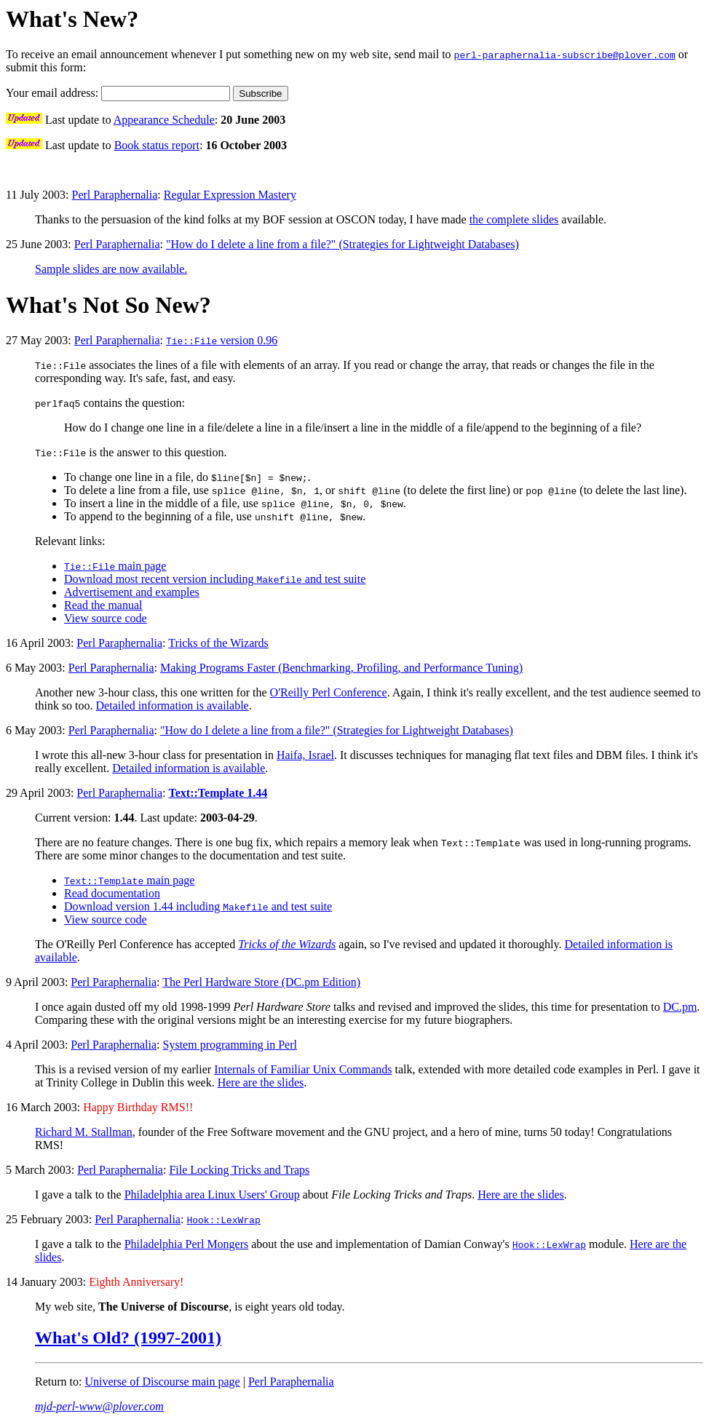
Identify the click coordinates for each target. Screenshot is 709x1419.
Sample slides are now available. (111, 269)
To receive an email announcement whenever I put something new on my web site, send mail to (230, 54)
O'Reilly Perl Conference (328, 692)
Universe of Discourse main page (161, 1381)
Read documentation (112, 893)
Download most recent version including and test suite (214, 579)
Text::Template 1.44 (218, 793)
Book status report (156, 145)
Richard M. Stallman (83, 1132)
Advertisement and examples (131, 592)
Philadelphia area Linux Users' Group (212, 1194)
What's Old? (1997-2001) (128, 1337)
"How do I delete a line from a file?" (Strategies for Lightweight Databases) (342, 244)
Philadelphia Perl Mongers (186, 1244)
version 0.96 (221, 340)
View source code (105, 618)
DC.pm (680, 1007)
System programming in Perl (230, 1044)
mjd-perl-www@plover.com (99, 1406)
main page (115, 566)
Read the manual (103, 605)
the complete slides (514, 219)
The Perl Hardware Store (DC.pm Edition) (261, 982)
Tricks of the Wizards (218, 643)
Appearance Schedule (164, 120)
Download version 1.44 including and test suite (198, 906)
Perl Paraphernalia (115, 194)
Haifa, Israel (305, 755)
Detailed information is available (172, 705)
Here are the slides (261, 1082)
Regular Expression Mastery (230, 194)
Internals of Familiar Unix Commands (303, 1069)
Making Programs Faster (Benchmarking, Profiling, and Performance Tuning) (341, 667)
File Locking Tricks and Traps (239, 1170)
